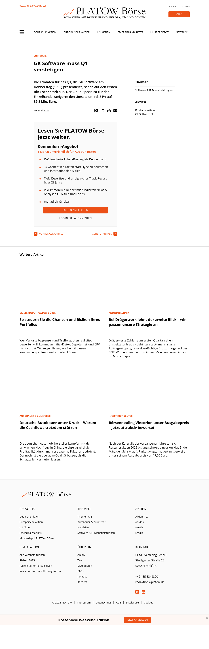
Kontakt (82, 576)
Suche (172, 6)
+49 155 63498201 (147, 577)
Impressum (84, 602)
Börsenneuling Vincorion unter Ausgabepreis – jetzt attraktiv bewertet (149, 425)
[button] (96, 110)
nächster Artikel (101, 233)
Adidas (139, 522)
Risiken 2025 (27, 560)
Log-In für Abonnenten (75, 218)
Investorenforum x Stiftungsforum (40, 571)
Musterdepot (159, 32)
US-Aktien (103, 32)
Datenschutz (103, 602)
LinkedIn (143, 592)
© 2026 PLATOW (62, 602)
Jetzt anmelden (137, 619)
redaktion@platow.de (149, 582)
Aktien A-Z (141, 516)
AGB (118, 602)
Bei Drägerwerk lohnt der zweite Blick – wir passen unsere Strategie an (147, 322)
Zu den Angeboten (75, 210)
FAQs (80, 571)
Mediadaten (84, 565)
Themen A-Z (84, 516)
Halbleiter (83, 527)
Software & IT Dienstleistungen (96, 533)
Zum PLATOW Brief (33, 6)
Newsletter (184, 32)
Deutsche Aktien (45, 32)
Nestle (139, 527)
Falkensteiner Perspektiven (36, 565)
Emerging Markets (130, 32)
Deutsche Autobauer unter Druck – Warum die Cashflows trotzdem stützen (58, 425)
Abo (179, 14)
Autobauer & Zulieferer (91, 522)
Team (80, 560)
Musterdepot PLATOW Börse (37, 538)
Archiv (81, 555)
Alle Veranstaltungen (32, 555)
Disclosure (132, 602)
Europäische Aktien (77, 32)
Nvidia (139, 533)
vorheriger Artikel (51, 233)
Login (186, 6)
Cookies (148, 602)
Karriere (82, 582)
